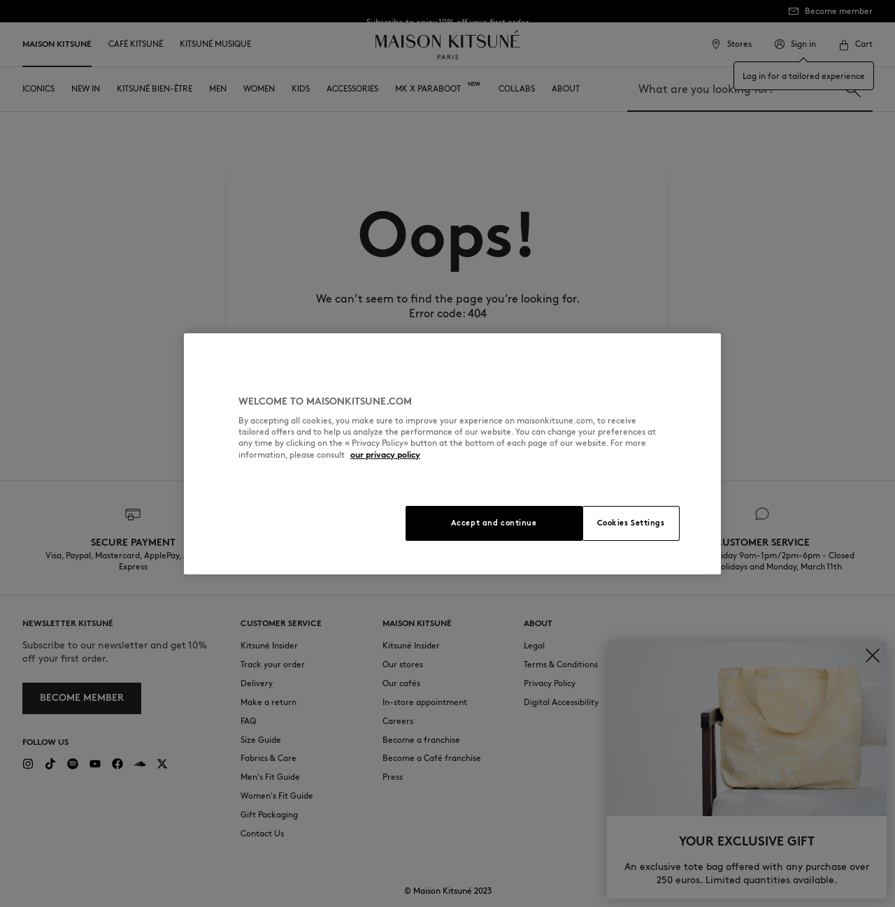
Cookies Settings (631, 523)
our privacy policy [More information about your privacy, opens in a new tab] (385, 454)
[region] (452, 453)
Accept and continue (494, 523)
